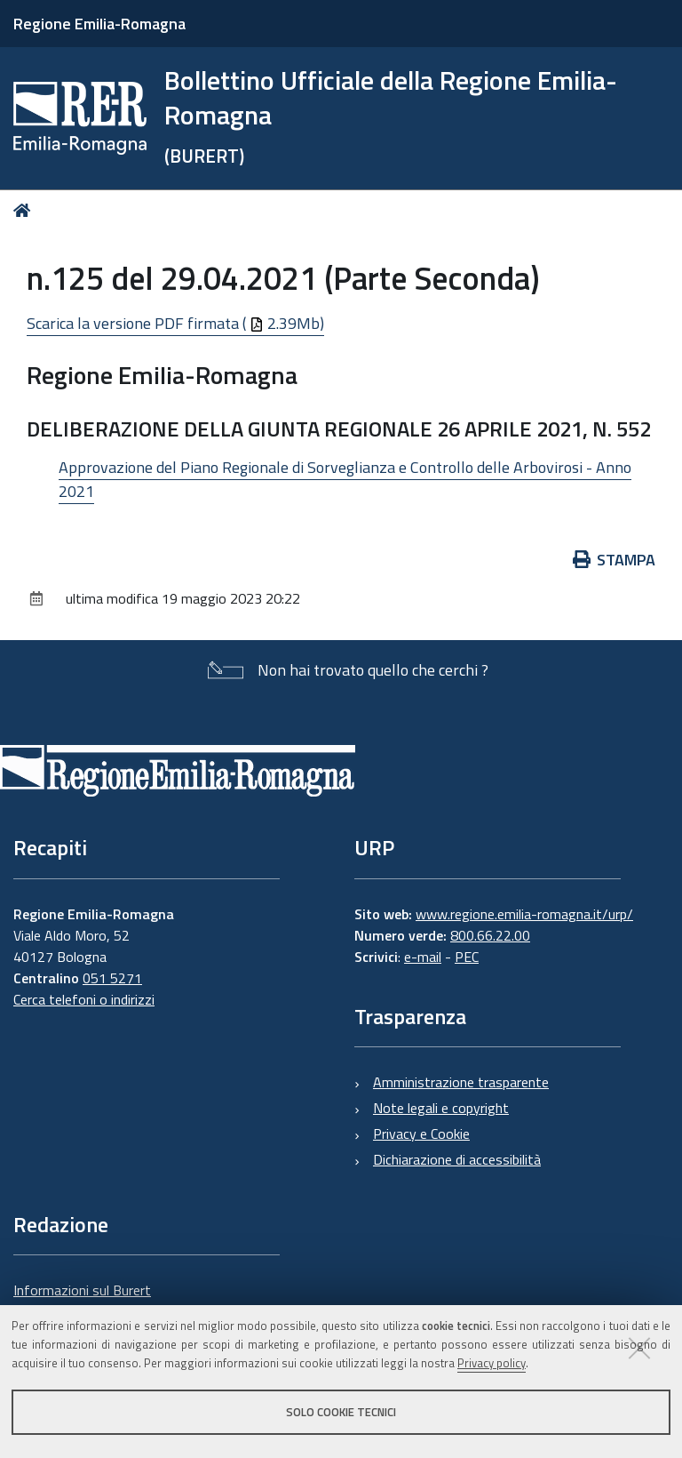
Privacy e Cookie (421, 1133)
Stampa (614, 560)
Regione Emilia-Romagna (99, 24)
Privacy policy (491, 1363)
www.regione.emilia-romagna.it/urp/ (524, 914)
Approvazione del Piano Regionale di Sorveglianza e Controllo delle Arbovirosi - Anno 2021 (345, 479)
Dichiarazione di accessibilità (457, 1159)
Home (25, 210)
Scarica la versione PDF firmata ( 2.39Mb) (175, 323)
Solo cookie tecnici (341, 1412)
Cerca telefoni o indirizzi (84, 999)
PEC (467, 956)
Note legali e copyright (441, 1107)
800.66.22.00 (490, 935)
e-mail (422, 956)
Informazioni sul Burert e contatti (82, 1300)
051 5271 (112, 978)
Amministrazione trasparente (461, 1082)
